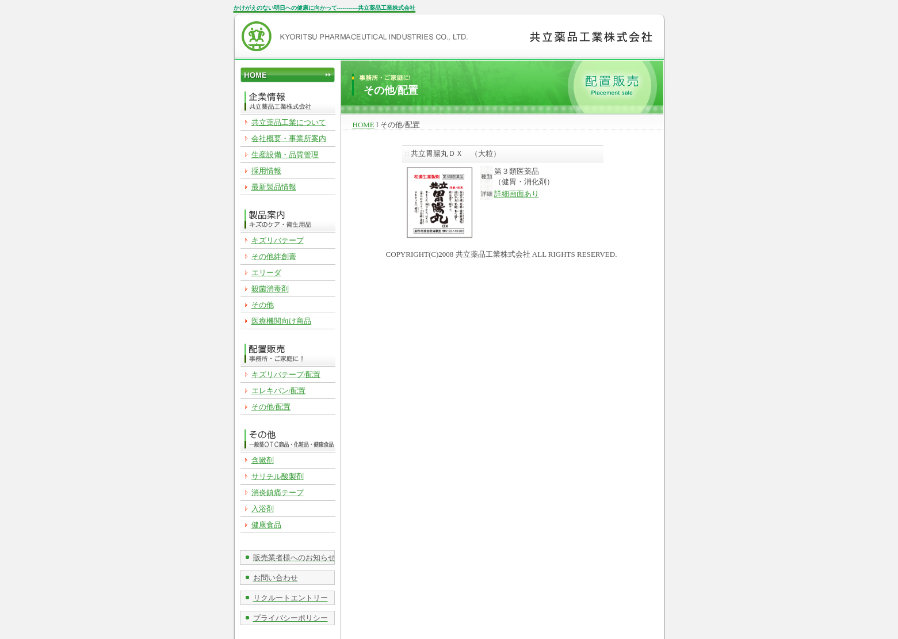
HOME (364, 124)
